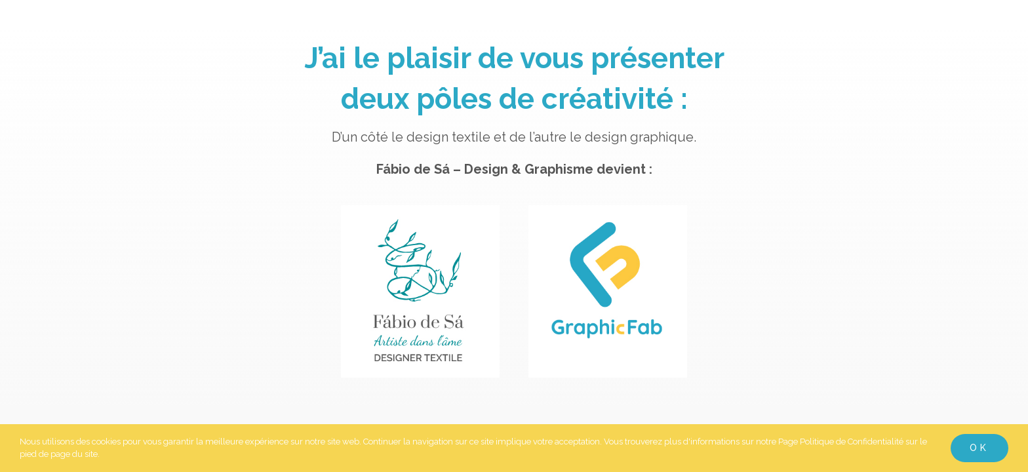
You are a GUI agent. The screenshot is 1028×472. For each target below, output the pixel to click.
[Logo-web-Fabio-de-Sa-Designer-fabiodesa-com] (420, 218)
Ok (979, 447)
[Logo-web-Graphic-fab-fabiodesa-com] (607, 218)
